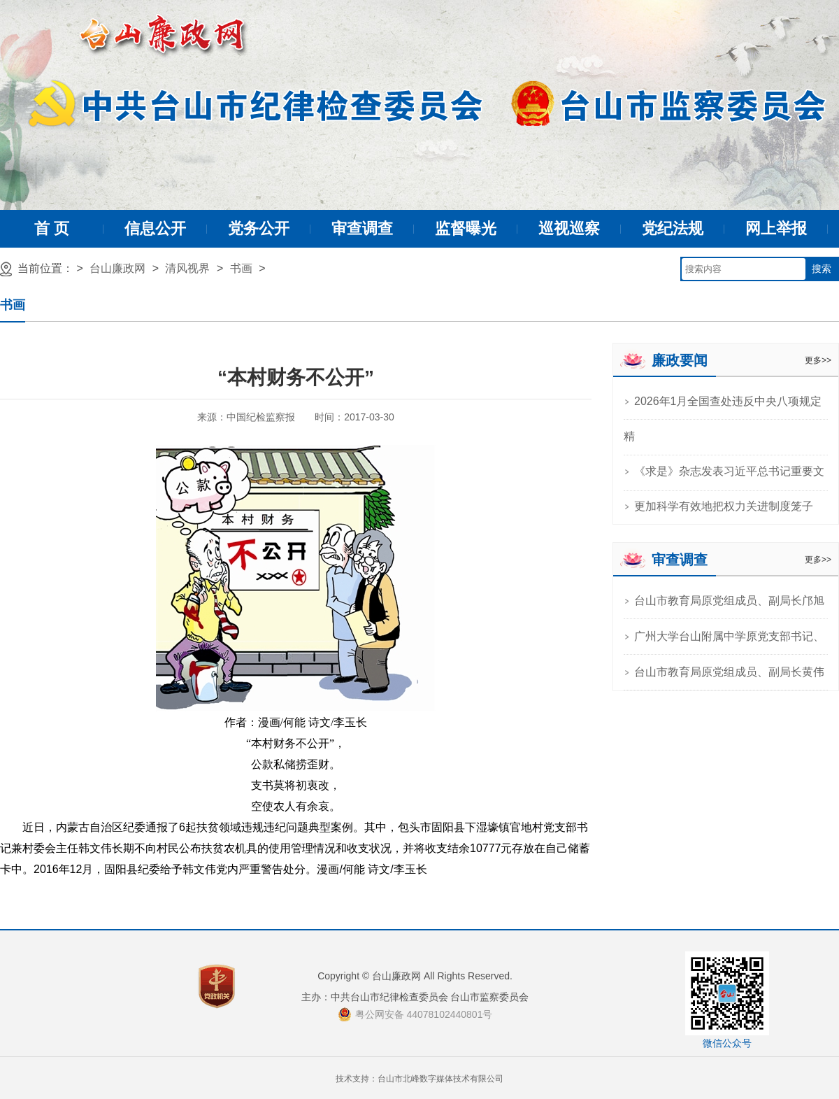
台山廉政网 (117, 268)
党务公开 (258, 228)
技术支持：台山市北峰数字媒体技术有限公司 (419, 1079)
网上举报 (776, 228)
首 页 (51, 228)
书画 (241, 268)
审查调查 (362, 228)
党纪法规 (672, 228)
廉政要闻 (680, 360)
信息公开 (155, 228)
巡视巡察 (569, 228)
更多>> (818, 360)
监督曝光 (465, 228)
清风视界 (187, 268)
